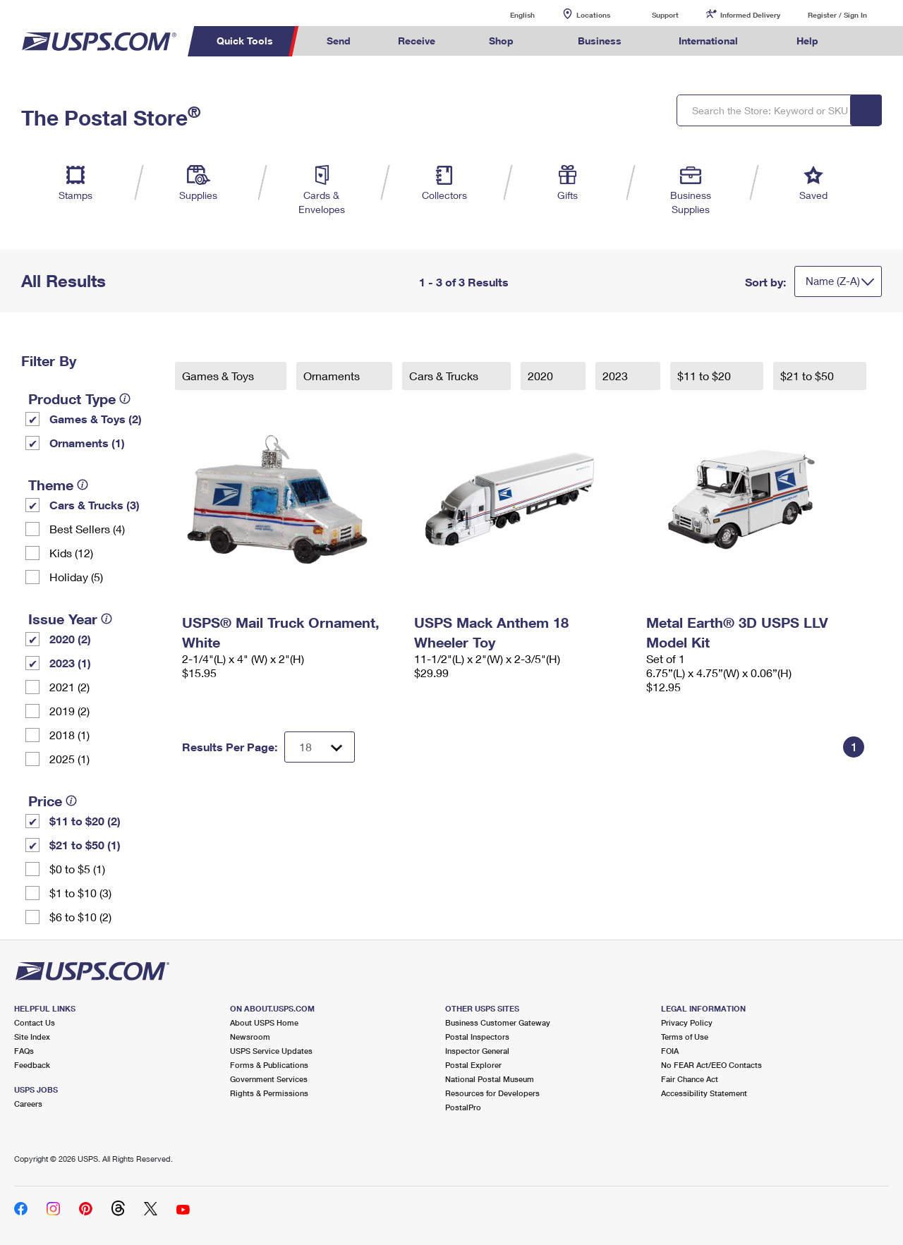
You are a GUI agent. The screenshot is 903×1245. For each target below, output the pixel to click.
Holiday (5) (76, 576)
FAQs (24, 1050)
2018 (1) (69, 734)
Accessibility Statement (704, 1093)
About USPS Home (264, 1022)
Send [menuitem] (339, 41)
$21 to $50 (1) (85, 844)
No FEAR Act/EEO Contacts (711, 1064)
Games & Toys (219, 375)
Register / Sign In (837, 15)
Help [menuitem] (807, 41)
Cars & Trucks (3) (94, 504)
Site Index (32, 1036)
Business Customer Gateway (497, 1022)
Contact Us (34, 1022)
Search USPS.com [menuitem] (868, 41)
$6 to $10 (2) (80, 916)
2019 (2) (69, 710)
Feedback (32, 1064)
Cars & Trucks (445, 375)
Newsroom (250, 1036)
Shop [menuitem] (501, 41)
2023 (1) (70, 662)
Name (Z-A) (833, 280)
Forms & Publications (269, 1064)
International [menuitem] (708, 41)
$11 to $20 (705, 375)
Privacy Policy (687, 1022)
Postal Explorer (473, 1064)
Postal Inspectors (477, 1036)
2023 (616, 375)
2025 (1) (69, 758)
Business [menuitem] (600, 41)
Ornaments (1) (87, 442)
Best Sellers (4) (87, 528)
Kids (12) (71, 552)
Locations (593, 15)
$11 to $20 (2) (85, 820)
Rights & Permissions (269, 1093)
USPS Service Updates (271, 1050)
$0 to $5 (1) (77, 868)
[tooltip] (125, 398)
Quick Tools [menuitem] (245, 41)
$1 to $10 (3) (80, 892)
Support (665, 15)
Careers (28, 1103)
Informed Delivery (750, 15)
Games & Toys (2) (95, 418)
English (508, 14)
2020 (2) (70, 638)
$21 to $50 (808, 375)
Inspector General (477, 1050)
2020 (542, 375)
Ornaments (333, 375)
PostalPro (463, 1107)
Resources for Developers (492, 1093)
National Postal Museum (489, 1078)
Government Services (269, 1078)
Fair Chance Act (689, 1078)
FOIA (670, 1050)
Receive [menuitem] (416, 41)
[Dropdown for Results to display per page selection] (319, 747)
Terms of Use (684, 1036)
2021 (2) (69, 686)
